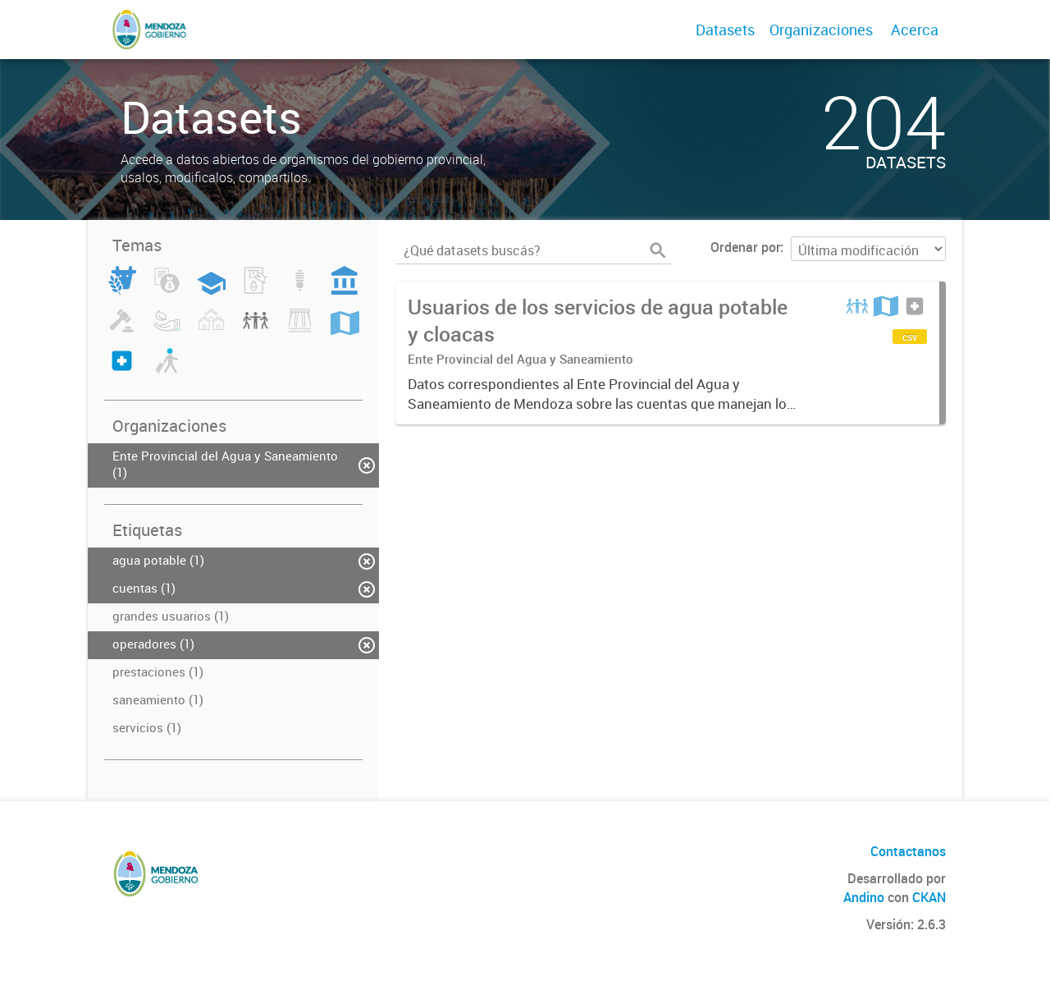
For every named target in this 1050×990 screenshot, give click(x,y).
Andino (863, 897)
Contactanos (908, 851)
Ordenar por (745, 247)
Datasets (725, 29)
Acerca (914, 29)
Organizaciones (821, 29)
